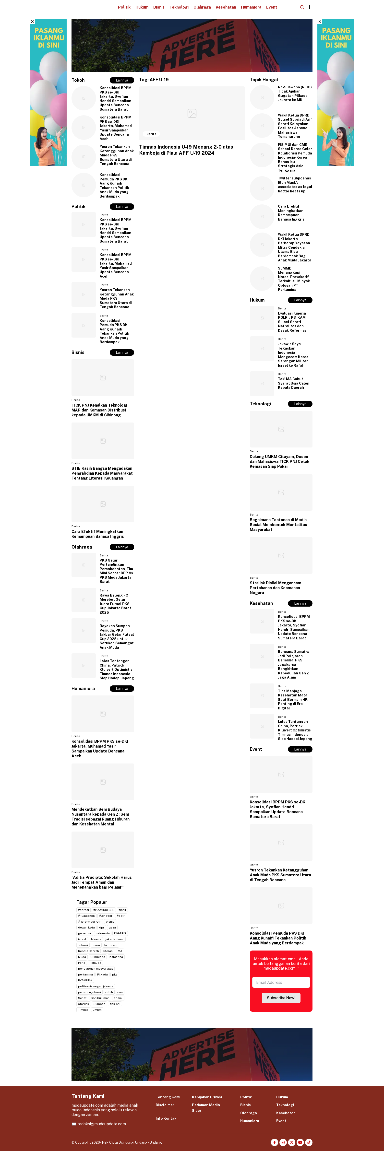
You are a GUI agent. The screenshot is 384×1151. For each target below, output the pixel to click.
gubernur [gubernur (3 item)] (84, 933)
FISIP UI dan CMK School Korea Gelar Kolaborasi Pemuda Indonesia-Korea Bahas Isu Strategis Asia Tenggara (295, 157)
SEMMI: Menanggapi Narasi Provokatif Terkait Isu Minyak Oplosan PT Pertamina (294, 279)
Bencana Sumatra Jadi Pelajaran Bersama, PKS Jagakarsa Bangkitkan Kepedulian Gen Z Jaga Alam (293, 664)
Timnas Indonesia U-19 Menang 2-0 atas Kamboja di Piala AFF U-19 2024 (186, 150)
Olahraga (202, 7)
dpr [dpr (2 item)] (101, 927)
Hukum (141, 7)
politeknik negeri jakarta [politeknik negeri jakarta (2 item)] (95, 986)
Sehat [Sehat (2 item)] (82, 998)
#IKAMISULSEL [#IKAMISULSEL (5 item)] (103, 910)
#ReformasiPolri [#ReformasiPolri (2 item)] (89, 921)
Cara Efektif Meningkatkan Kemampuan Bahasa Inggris (98, 534)
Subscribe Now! (281, 998)
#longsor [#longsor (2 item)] (105, 915)
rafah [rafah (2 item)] (109, 992)
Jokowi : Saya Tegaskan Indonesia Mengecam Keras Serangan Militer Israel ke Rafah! (293, 354)
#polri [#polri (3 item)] (121, 915)
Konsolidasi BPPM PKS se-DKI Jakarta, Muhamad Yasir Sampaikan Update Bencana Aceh (116, 128)
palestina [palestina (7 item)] (116, 957)
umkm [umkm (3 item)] (97, 1009)
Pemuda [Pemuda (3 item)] (95, 962)
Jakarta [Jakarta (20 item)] (96, 939)
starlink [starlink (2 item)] (83, 1004)
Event (271, 7)
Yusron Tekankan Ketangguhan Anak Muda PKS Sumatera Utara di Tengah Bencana (117, 155)
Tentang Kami (168, 1097)
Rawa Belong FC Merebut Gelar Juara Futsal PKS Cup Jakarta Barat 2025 (115, 603)
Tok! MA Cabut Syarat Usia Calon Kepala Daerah (293, 383)
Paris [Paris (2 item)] (81, 962)
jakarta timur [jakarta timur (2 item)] (115, 939)
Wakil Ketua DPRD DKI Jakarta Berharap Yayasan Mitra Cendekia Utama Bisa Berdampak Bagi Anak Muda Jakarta (294, 247)
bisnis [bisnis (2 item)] (110, 921)
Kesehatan (226, 7)
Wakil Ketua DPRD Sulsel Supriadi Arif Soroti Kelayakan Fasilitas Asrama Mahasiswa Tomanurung (295, 126)
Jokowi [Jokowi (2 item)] (83, 945)
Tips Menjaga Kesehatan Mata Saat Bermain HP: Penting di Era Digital (293, 699)
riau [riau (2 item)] (120, 992)
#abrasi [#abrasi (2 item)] (83, 910)
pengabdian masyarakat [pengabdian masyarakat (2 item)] (95, 968)
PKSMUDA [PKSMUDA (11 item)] (85, 980)
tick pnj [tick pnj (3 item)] (115, 1004)
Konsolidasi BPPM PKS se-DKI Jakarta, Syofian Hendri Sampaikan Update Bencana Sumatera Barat (116, 98)
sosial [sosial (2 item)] (118, 998)
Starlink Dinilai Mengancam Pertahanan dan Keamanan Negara (275, 588)
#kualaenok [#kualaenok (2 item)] (86, 915)
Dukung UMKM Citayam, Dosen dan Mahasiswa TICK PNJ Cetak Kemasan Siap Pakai (279, 461)
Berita (104, 215)
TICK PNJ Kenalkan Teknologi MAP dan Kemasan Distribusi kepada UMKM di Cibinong (99, 410)
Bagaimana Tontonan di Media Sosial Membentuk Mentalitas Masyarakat (278, 524)
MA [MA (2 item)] (120, 951)
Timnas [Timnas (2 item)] (83, 1009)
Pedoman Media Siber (206, 1107)
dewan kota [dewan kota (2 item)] (86, 927)
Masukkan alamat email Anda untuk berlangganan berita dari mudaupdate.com (281, 964)
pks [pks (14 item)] (115, 974)
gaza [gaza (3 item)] (112, 927)
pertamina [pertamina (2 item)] (85, 974)
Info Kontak (166, 1118)
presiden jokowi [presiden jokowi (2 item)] (89, 992)
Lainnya (122, 80)
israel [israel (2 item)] (82, 939)
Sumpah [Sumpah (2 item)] (99, 1004)
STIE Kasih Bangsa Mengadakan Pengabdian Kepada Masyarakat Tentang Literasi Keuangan (102, 473)
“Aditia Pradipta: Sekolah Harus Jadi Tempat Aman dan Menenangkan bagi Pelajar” (102, 882)
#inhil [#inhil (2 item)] (122, 910)
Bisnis (159, 7)
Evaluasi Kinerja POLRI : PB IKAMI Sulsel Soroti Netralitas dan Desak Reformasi (293, 321)
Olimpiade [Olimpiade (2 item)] (97, 957)
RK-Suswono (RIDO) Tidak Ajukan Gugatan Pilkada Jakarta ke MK (295, 93)
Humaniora (251, 7)
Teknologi (179, 7)
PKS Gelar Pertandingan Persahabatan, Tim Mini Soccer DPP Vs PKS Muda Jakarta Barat (116, 571)
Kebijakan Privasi (207, 1097)
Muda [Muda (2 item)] (82, 957)
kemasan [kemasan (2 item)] (110, 945)
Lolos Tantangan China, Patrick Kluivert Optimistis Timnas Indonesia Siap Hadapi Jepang (117, 669)
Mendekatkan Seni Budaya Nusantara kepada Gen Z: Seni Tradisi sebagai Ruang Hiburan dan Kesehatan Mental (101, 816)
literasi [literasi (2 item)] (108, 951)
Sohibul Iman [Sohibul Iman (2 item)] (100, 998)
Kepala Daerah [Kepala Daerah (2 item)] (88, 951)
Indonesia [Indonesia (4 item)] (103, 933)
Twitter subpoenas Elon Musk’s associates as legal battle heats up (295, 184)
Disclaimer (165, 1105)
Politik (124, 7)
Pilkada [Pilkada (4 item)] (102, 974)
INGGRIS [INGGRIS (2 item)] (120, 933)
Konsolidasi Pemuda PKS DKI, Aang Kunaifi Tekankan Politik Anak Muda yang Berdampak (115, 185)
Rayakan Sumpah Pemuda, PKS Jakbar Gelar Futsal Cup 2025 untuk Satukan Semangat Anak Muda (117, 636)
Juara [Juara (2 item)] (96, 945)
